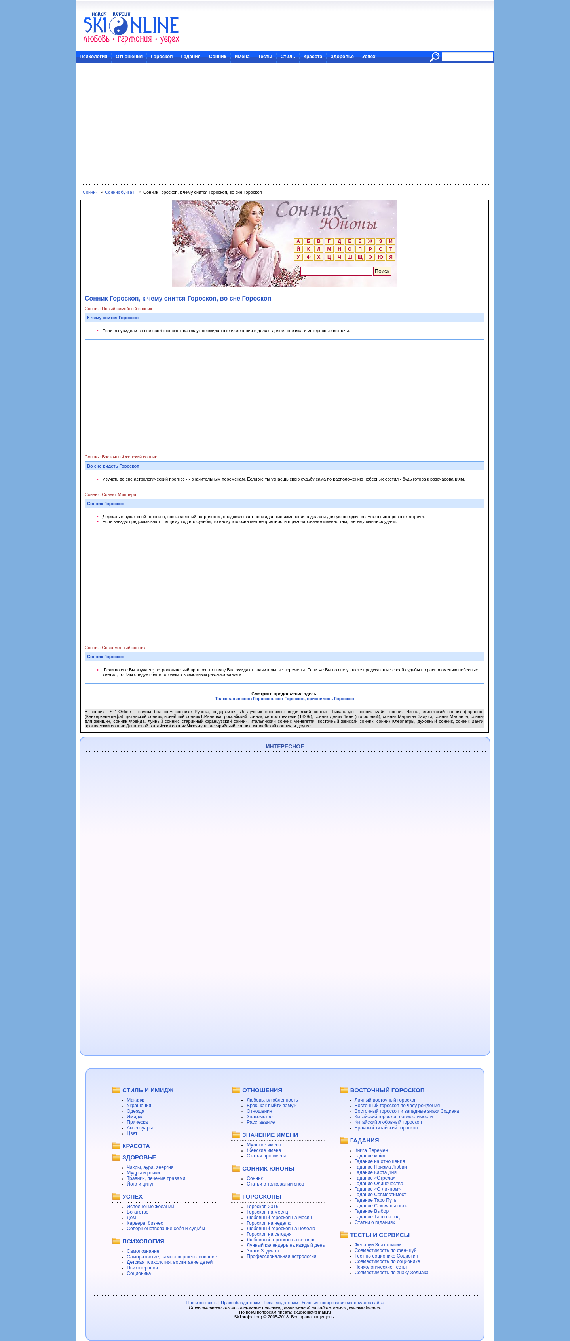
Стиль (288, 56)
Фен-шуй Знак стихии (378, 1245)
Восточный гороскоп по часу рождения (397, 1105)
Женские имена (264, 1150)
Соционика (139, 1273)
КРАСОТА (136, 1145)
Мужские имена (264, 1145)
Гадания (191, 56)
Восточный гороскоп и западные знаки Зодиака (407, 1111)
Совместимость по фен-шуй (386, 1250)
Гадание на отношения (380, 1161)
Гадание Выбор (372, 1211)
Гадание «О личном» (378, 1189)
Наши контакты (201, 1302)
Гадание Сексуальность (381, 1205)
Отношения (129, 56)
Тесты (265, 56)
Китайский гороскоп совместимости (394, 1116)
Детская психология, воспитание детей (170, 1262)
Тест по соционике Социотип (386, 1256)
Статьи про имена (266, 1156)
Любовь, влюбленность (272, 1100)
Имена (242, 56)
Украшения (139, 1105)
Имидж (134, 1116)
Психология (93, 56)
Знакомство (259, 1116)
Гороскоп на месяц (267, 1212)
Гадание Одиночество (379, 1183)
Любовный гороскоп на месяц (279, 1217)
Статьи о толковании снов (275, 1184)
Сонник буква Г (120, 192)
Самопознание (143, 1251)
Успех (369, 56)
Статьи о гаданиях (375, 1222)
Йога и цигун (140, 1184)
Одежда (135, 1111)
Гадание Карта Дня (376, 1172)
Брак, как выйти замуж (271, 1105)
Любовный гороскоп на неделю (281, 1228)
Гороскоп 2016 (262, 1206)
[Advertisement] (285, 125)
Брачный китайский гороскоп (386, 1128)
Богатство (137, 1212)
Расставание (261, 1122)
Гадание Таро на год (377, 1217)
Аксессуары (140, 1128)
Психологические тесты (381, 1267)
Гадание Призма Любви (381, 1167)
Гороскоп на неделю (269, 1223)
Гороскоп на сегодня (269, 1234)
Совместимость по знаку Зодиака (392, 1272)
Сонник (217, 56)
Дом (131, 1217)
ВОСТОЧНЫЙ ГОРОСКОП (387, 1090)
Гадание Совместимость (382, 1194)
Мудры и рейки (143, 1173)
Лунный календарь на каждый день (286, 1245)
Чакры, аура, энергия (150, 1167)
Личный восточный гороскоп (386, 1100)
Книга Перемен (371, 1150)
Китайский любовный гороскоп (388, 1122)
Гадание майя (370, 1156)
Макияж (135, 1100)
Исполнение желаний (150, 1206)
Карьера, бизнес (145, 1223)
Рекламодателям (281, 1302)
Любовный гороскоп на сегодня (281, 1240)
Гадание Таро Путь (376, 1200)
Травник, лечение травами (156, 1178)
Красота (313, 56)
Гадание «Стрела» (375, 1178)
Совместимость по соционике (387, 1261)
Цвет (132, 1133)
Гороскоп (162, 56)
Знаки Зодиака (263, 1251)
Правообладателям (240, 1302)
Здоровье (342, 56)
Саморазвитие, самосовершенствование (172, 1257)
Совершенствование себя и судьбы (166, 1228)
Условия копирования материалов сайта (343, 1302)
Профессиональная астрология (281, 1256)
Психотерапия (142, 1268)
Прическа (137, 1122)
